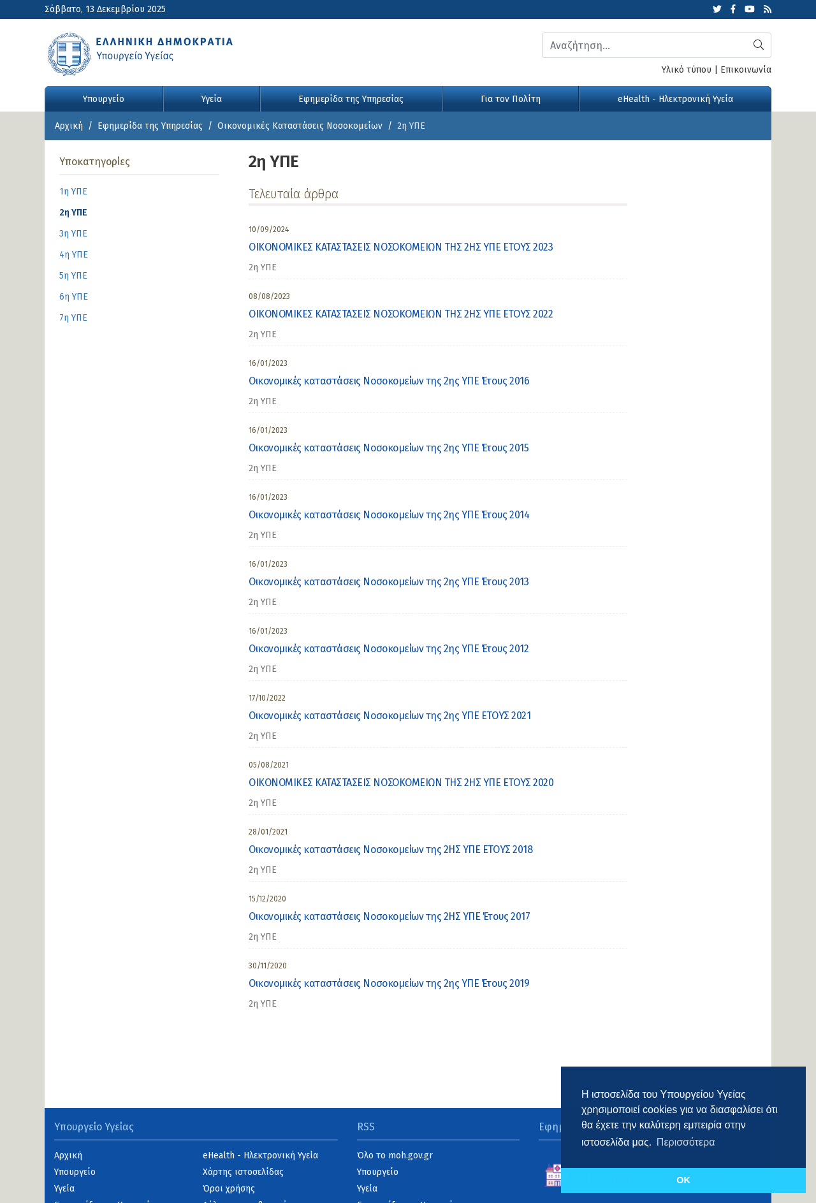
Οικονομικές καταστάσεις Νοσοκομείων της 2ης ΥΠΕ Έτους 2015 (388, 448)
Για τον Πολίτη (511, 99)
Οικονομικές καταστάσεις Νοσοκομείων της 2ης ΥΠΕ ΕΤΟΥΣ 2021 (389, 716)
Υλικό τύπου (686, 69)
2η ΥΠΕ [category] (263, 267)
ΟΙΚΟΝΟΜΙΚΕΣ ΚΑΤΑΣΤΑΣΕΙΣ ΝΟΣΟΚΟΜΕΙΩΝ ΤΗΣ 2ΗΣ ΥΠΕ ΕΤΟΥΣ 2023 (401, 247)
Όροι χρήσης (229, 1188)
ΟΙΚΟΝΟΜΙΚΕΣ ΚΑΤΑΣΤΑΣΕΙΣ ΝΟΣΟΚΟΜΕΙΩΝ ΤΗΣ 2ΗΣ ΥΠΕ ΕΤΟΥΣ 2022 (401, 314)
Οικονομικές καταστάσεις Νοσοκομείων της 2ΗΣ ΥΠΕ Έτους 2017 (389, 916)
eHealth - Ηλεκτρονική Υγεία (675, 99)
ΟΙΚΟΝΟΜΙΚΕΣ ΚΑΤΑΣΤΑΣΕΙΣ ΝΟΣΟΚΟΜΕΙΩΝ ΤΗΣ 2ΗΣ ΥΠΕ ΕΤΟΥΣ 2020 (401, 782)
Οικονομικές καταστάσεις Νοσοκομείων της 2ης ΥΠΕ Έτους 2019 (389, 983)
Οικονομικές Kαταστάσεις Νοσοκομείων (299, 125)
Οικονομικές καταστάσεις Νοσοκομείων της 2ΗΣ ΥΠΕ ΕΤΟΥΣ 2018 (390, 849)
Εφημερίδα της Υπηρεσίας (351, 99)
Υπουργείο (103, 99)
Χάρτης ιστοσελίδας (243, 1172)
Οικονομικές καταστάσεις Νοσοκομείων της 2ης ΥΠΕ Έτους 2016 (389, 381)
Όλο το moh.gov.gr (395, 1155)
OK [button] (683, 1180)
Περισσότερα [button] (686, 1142)
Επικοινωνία (745, 69)
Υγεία (211, 99)
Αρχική (69, 125)
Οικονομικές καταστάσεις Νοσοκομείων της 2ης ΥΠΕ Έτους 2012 (388, 649)
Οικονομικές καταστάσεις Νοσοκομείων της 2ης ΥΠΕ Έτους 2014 (389, 515)
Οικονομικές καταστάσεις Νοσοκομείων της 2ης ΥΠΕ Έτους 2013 (388, 582)
